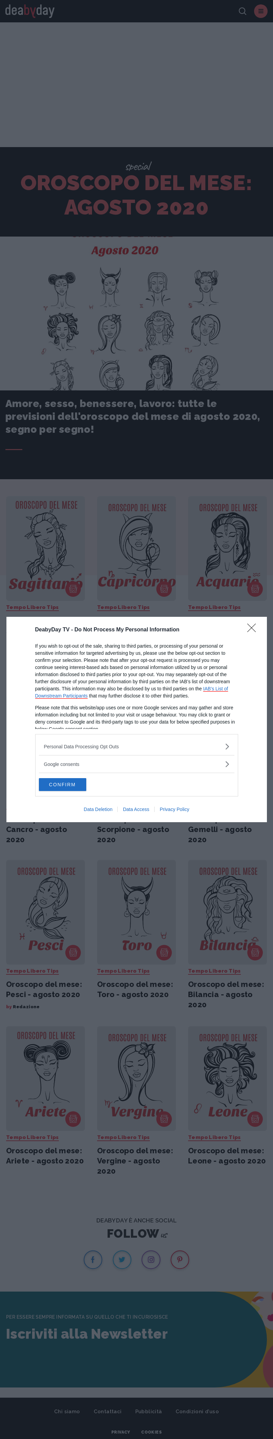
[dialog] (136, 719)
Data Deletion (98, 809)
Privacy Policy (174, 809)
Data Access (136, 809)
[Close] (253, 629)
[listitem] (136, 746)
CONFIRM (71, 784)
